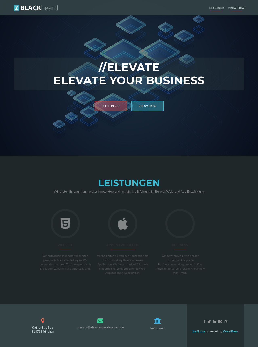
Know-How (236, 7)
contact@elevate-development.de (100, 327)
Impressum (157, 328)
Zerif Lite (199, 331)
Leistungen (216, 7)
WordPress (230, 331)
